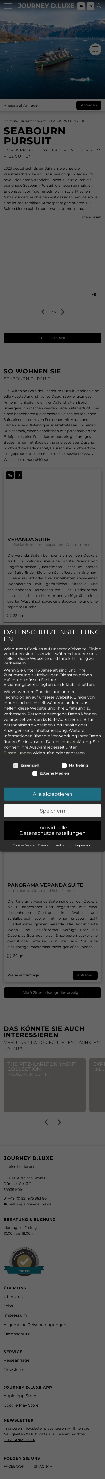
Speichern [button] (52, 781)
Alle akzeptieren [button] (52, 764)
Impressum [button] (83, 815)
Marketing (75, 735)
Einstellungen (18, 722)
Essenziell (26, 735)
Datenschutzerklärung (68, 711)
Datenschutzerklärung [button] (55, 815)
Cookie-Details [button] (24, 815)
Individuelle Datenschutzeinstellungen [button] (52, 800)
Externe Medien (50, 743)
